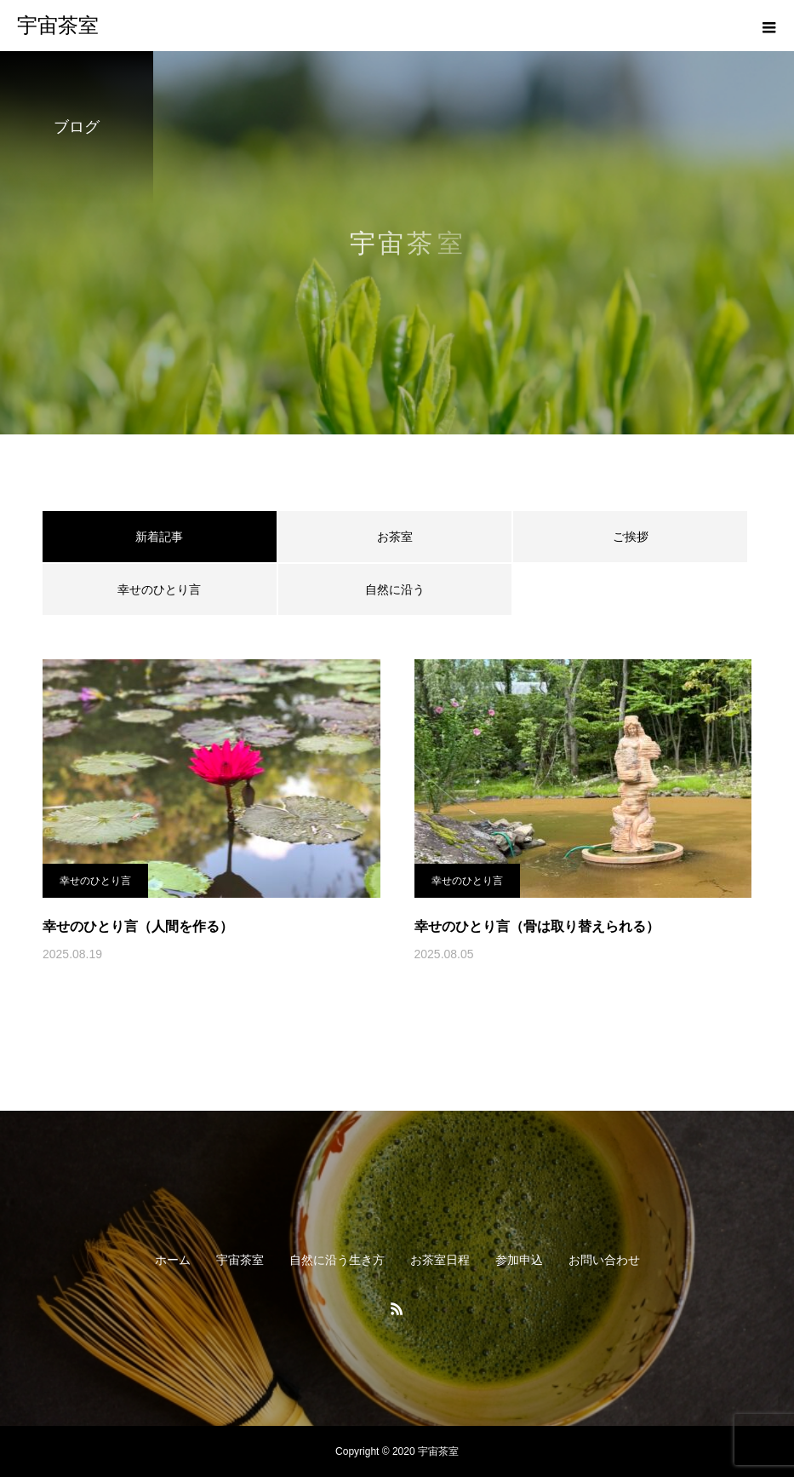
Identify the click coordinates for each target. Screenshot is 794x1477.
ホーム (173, 1260)
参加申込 (519, 1260)
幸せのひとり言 (159, 589)
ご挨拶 (630, 536)
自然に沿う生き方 (337, 1260)
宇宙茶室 (240, 1260)
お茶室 (395, 536)
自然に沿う (395, 589)
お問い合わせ (604, 1260)
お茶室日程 (440, 1260)
